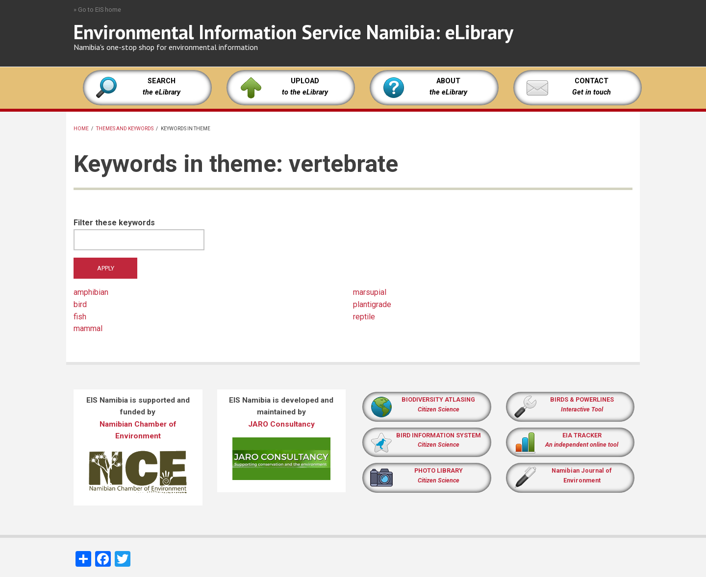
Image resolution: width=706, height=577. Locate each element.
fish (80, 316)
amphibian (91, 292)
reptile (364, 316)
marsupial (369, 292)
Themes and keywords (124, 128)
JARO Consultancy (281, 424)
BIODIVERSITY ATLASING (438, 399)
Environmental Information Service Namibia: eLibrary (293, 32)
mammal (88, 328)
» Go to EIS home (97, 9)
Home (81, 128)
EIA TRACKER (582, 435)
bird (80, 304)
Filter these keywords (114, 222)
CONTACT (591, 81)
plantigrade (372, 304)
